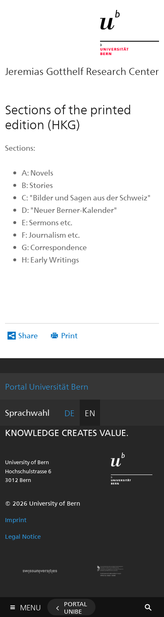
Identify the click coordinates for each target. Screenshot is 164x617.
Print (69, 335)
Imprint (16, 520)
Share (28, 335)
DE (69, 412)
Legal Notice (23, 536)
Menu (30, 605)
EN (90, 412)
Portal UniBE (75, 607)
